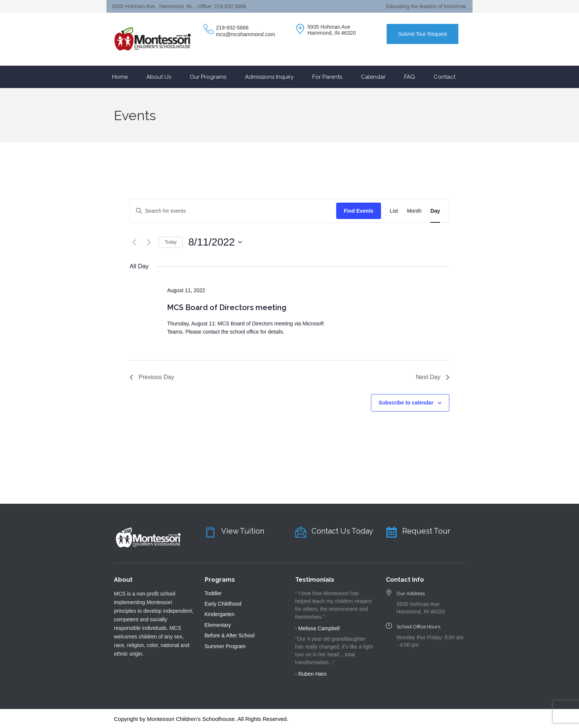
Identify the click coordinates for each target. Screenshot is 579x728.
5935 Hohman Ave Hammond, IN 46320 (331, 30)
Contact (444, 77)
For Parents (327, 77)
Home (120, 77)
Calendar (373, 77)
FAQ (409, 77)
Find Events (358, 211)
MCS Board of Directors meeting (227, 307)
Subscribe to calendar (406, 403)
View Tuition (242, 531)
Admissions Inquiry (269, 77)
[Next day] (148, 242)
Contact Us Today (342, 531)
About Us (158, 77)
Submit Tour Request (422, 34)
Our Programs (208, 77)
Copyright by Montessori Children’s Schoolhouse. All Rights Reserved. (201, 719)
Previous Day (152, 377)
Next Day (432, 377)
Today (171, 242)
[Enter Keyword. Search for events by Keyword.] (233, 211)
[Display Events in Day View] (435, 211)
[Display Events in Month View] (414, 211)
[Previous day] (134, 242)
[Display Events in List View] (394, 211)
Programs (220, 579)
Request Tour (426, 531)
